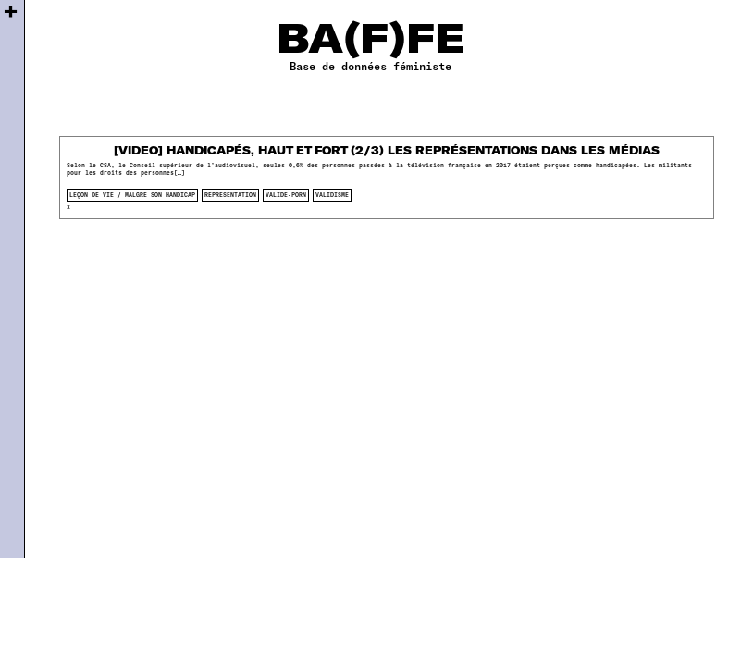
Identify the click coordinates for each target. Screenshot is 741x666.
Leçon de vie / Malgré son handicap (132, 194)
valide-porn (286, 194)
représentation (230, 194)
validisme (332, 194)
